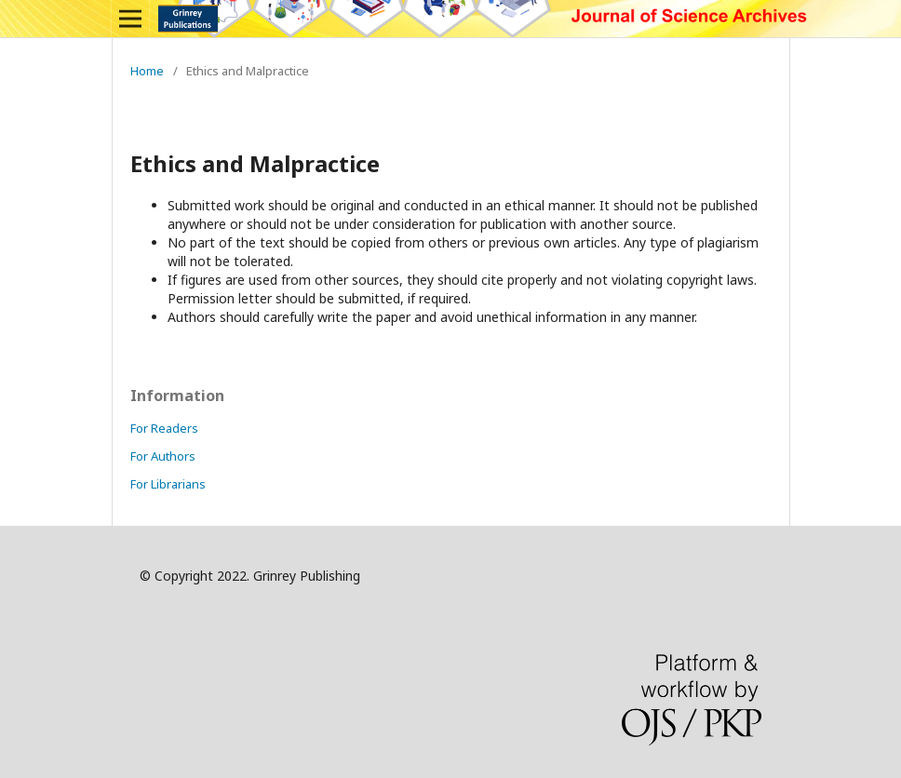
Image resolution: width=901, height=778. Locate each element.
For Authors (162, 456)
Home (147, 70)
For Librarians (168, 484)
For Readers (164, 428)
